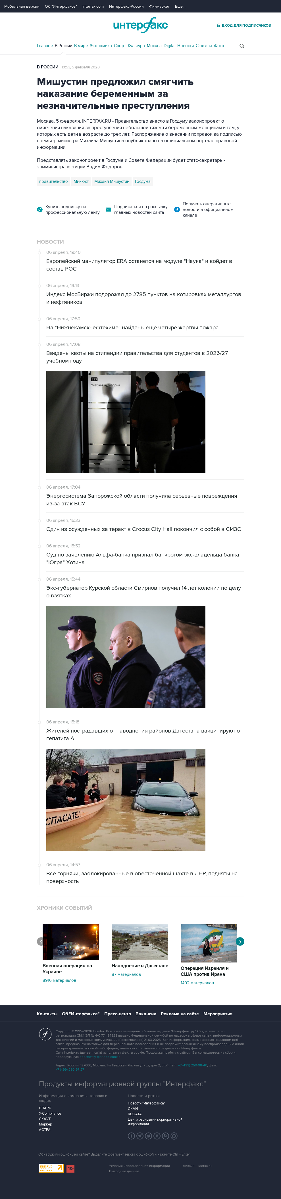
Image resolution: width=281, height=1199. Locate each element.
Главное (45, 45)
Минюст (81, 181)
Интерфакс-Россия (126, 6)
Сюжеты (204, 45)
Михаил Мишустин (111, 181)
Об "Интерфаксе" (61, 6)
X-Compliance (50, 1113)
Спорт (120, 45)
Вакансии (146, 1014)
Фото (219, 45)
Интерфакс (140, 25)
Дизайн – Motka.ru (197, 1166)
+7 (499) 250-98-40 (192, 1065)
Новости (185, 45)
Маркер (45, 1124)
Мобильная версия (21, 6)
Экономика (101, 45)
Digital (169, 45)
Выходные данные (124, 1171)
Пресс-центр (117, 1014)
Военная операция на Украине (67, 969)
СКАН (133, 1108)
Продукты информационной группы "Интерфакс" (122, 1084)
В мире (81, 45)
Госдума (143, 181)
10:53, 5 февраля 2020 (81, 67)
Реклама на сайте (180, 1014)
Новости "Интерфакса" (146, 1103)
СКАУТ (45, 1119)
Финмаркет (159, 6)
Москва (154, 45)
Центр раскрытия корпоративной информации (155, 1121)
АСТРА (45, 1129)
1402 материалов (197, 982)
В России (63, 45)
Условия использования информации (139, 1166)
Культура (136, 45)
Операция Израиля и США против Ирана (205, 971)
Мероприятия (217, 1014)
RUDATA (135, 1114)
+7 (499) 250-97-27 (70, 1070)
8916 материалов (59, 980)
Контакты (47, 1014)
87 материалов (126, 974)
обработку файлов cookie (100, 1057)
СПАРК (45, 1108)
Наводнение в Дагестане (140, 966)
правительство (53, 181)
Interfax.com (93, 6)
